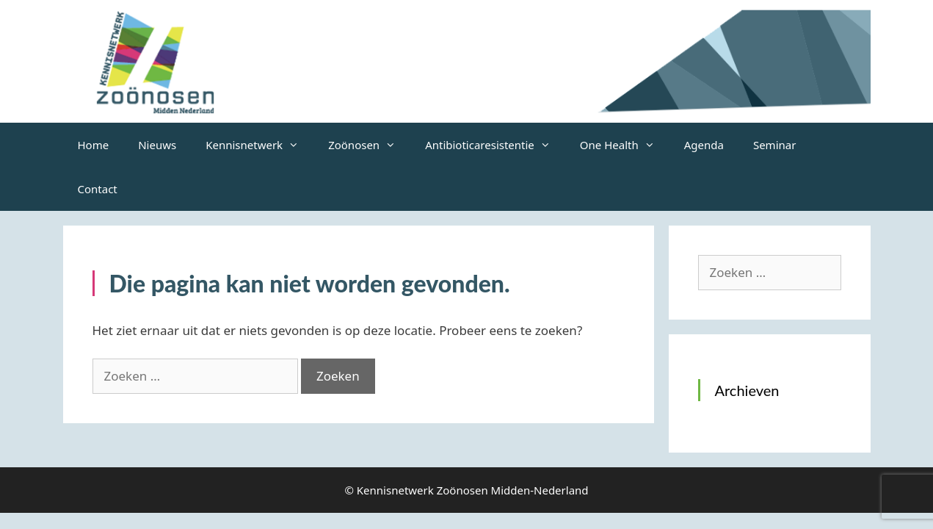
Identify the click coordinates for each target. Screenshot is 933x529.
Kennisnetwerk (259, 145)
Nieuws (157, 144)
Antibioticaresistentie (495, 145)
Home (93, 144)
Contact (97, 188)
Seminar (774, 144)
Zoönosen (369, 145)
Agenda (704, 144)
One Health (624, 145)
